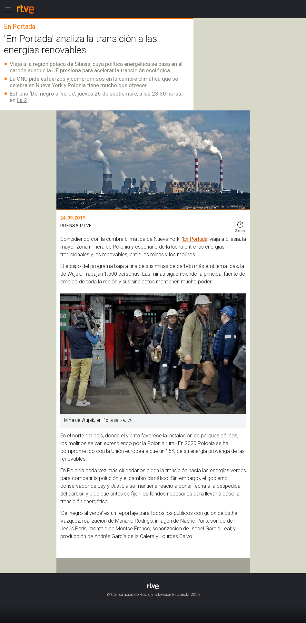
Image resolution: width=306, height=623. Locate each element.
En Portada (195, 239)
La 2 (22, 100)
